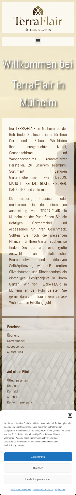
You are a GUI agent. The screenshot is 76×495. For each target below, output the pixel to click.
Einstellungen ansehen (38, 479)
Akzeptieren (38, 457)
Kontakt (12, 391)
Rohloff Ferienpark (19, 402)
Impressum (60, 489)
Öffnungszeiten (17, 380)
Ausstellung (15, 351)
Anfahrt (12, 396)
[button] (70, 415)
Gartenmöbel (16, 340)
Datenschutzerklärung (21, 489)
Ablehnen (38, 468)
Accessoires (15, 346)
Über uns (13, 335)
